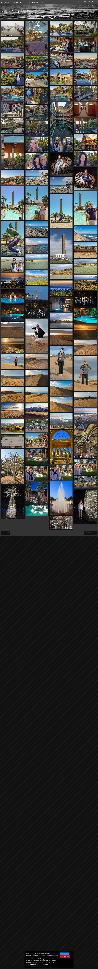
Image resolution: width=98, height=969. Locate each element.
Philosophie (15, 2)
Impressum (35, 2)
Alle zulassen (64, 953)
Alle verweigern (65, 956)
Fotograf (7, 2)
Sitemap (43, 2)
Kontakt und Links (25, 2)
